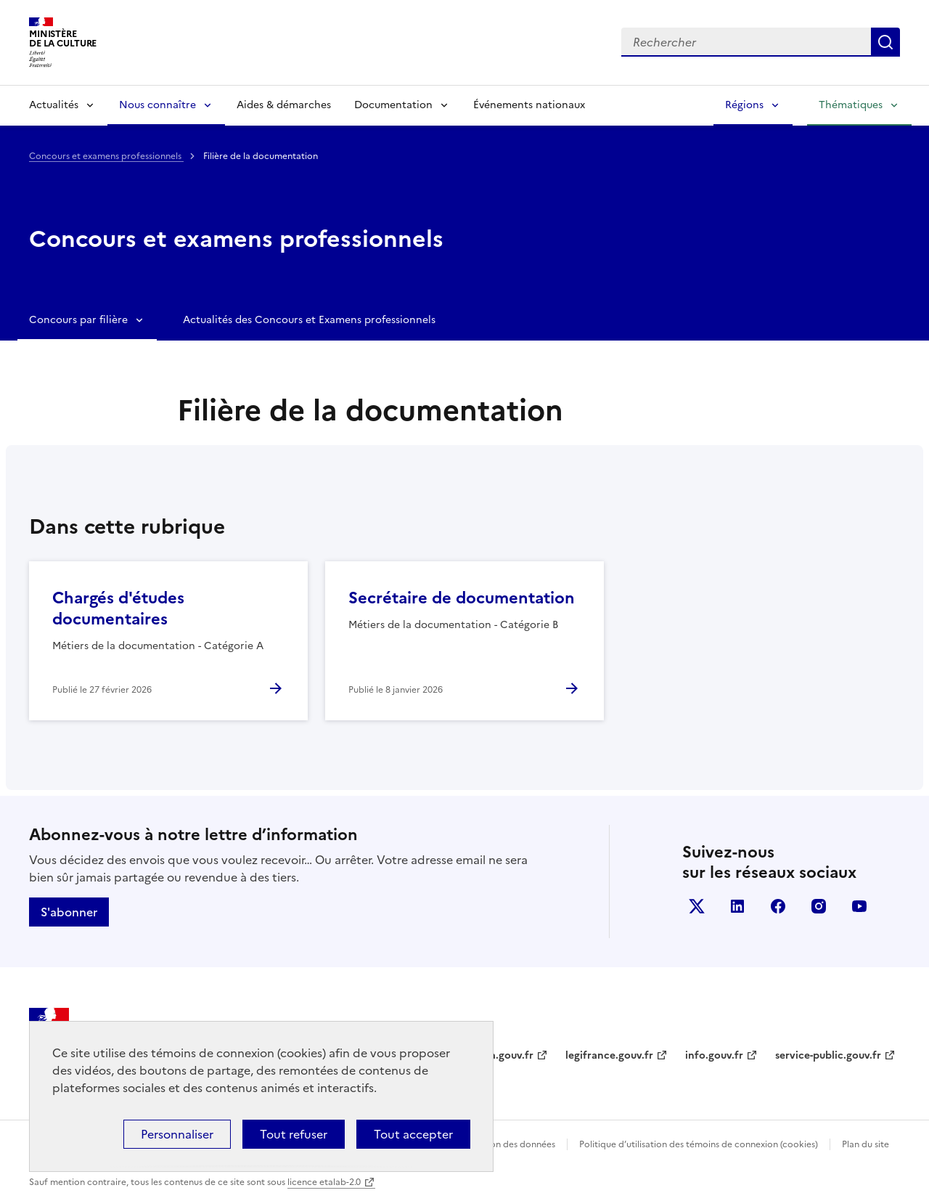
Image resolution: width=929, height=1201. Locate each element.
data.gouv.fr (503, 1055)
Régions (744, 105)
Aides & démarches (284, 105)
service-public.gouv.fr (828, 1055)
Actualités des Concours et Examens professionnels (309, 319)
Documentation (393, 105)
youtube (859, 906)
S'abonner (69, 912)
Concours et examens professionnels (106, 156)
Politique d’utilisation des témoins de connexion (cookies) (698, 1144)
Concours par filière (78, 319)
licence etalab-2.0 (324, 1182)
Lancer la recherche (885, 42)
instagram (818, 906)
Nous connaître (157, 105)
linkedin (737, 906)
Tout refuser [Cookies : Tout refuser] (293, 1134)
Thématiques (851, 105)
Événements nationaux (529, 105)
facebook (778, 906)
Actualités (53, 105)
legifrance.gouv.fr (609, 1055)
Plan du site (865, 1144)
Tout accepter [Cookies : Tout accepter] (413, 1134)
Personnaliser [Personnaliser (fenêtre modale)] (177, 1134)
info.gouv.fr (714, 1055)
